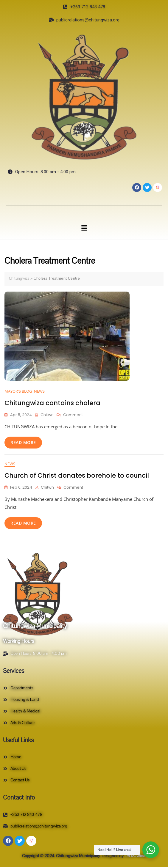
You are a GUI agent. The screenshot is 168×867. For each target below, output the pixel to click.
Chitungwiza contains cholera (52, 403)
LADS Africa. (135, 856)
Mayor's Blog (18, 391)
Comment (73, 415)
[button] (84, 227)
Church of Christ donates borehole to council (76, 475)
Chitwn (47, 415)
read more (23, 442)
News (39, 391)
